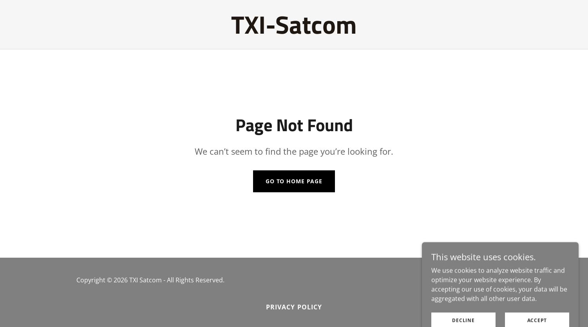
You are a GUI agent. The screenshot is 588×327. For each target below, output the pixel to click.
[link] (294, 31)
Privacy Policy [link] (294, 307)
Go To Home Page (294, 181)
